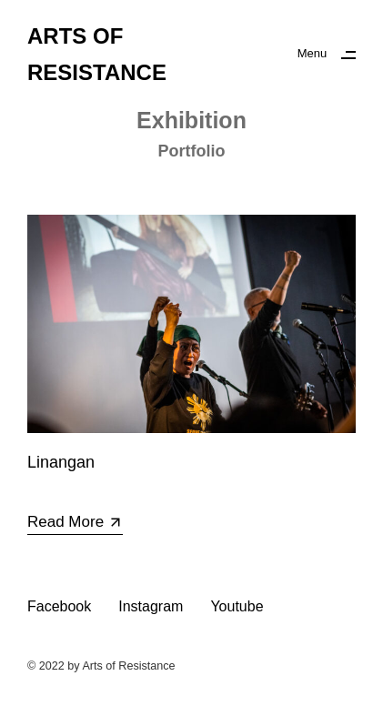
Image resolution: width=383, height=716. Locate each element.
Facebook (59, 606)
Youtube (236, 606)
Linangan (61, 462)
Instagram (150, 606)
